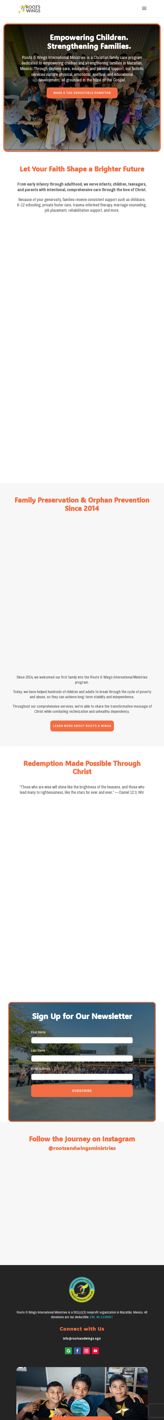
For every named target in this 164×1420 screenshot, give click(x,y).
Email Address (41, 1020)
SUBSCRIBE (82, 1042)
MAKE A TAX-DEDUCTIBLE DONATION (82, 93)
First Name (39, 983)
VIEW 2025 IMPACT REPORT (81, 1373)
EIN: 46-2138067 (101, 1268)
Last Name (39, 1002)
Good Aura (90, 1406)
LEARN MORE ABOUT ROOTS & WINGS (82, 677)
